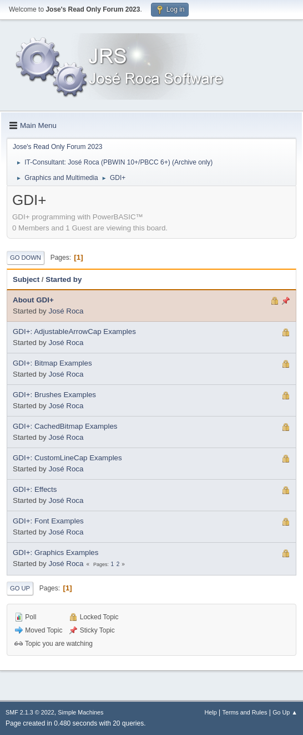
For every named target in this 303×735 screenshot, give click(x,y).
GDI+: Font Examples (48, 521)
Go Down (25, 257)
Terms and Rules (245, 712)
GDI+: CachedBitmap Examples (65, 426)
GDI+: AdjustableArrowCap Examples (74, 331)
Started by (64, 279)
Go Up (20, 588)
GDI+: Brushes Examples (54, 394)
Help (211, 712)
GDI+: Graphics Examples (55, 552)
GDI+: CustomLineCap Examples (67, 458)
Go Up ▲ (284, 712)
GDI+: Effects (35, 489)
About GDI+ (33, 300)
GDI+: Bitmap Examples (52, 363)
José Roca (65, 311)
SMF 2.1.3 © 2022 (30, 712)
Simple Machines (80, 712)
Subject (26, 279)
